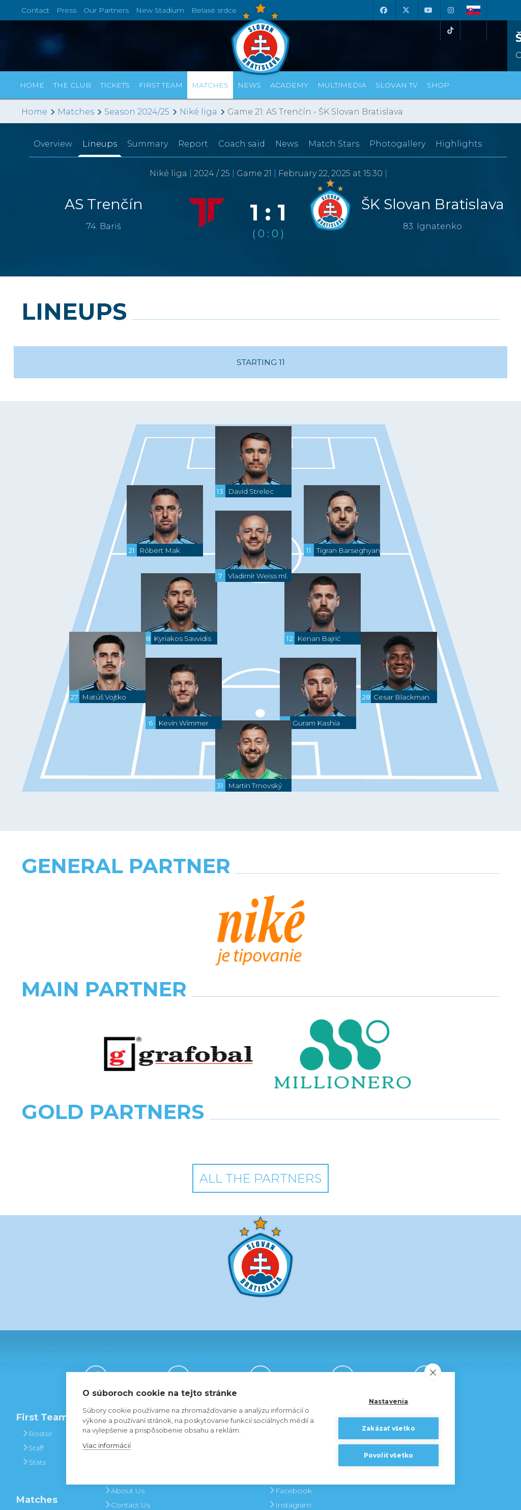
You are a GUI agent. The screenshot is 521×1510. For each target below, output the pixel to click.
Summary (147, 144)
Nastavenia (389, 1401)
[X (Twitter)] (405, 10)
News (249, 85)
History (120, 1276)
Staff (32, 1291)
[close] (432, 1372)
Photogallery (397, 144)
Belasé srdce (214, 10)
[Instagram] (450, 10)
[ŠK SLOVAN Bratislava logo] (260, 38)
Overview (53, 144)
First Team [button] (161, 85)
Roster (36, 1276)
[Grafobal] (178, 937)
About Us (124, 1333)
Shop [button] (438, 85)
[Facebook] (383, 10)
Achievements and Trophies (133, 1298)
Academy (289, 85)
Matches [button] (210, 85)
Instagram (289, 1348)
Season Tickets (215, 1305)
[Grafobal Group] (322, 981)
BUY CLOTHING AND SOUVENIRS (383, 1284)
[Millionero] (342, 937)
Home (34, 112)
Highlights (459, 144)
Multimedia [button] (341, 85)
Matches (75, 112)
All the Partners (260, 1022)
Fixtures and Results (46, 1366)
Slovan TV (396, 85)
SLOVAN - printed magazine (299, 1312)
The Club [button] (72, 85)
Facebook (290, 1333)
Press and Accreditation (127, 1369)
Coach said (241, 144)
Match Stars (333, 144)
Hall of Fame (130, 1319)
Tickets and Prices (209, 1284)
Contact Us (127, 1348)
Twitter (283, 1362)
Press (66, 10)
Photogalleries (297, 1291)
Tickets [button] (115, 85)
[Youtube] (428, 10)
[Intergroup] (199, 981)
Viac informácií (106, 1445)
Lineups (99, 144)
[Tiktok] (450, 30)
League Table (49, 1387)
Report (193, 144)
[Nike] (260, 892)
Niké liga (198, 112)
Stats (33, 1305)
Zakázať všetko (388, 1428)
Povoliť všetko (389, 1455)
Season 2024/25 (136, 112)
